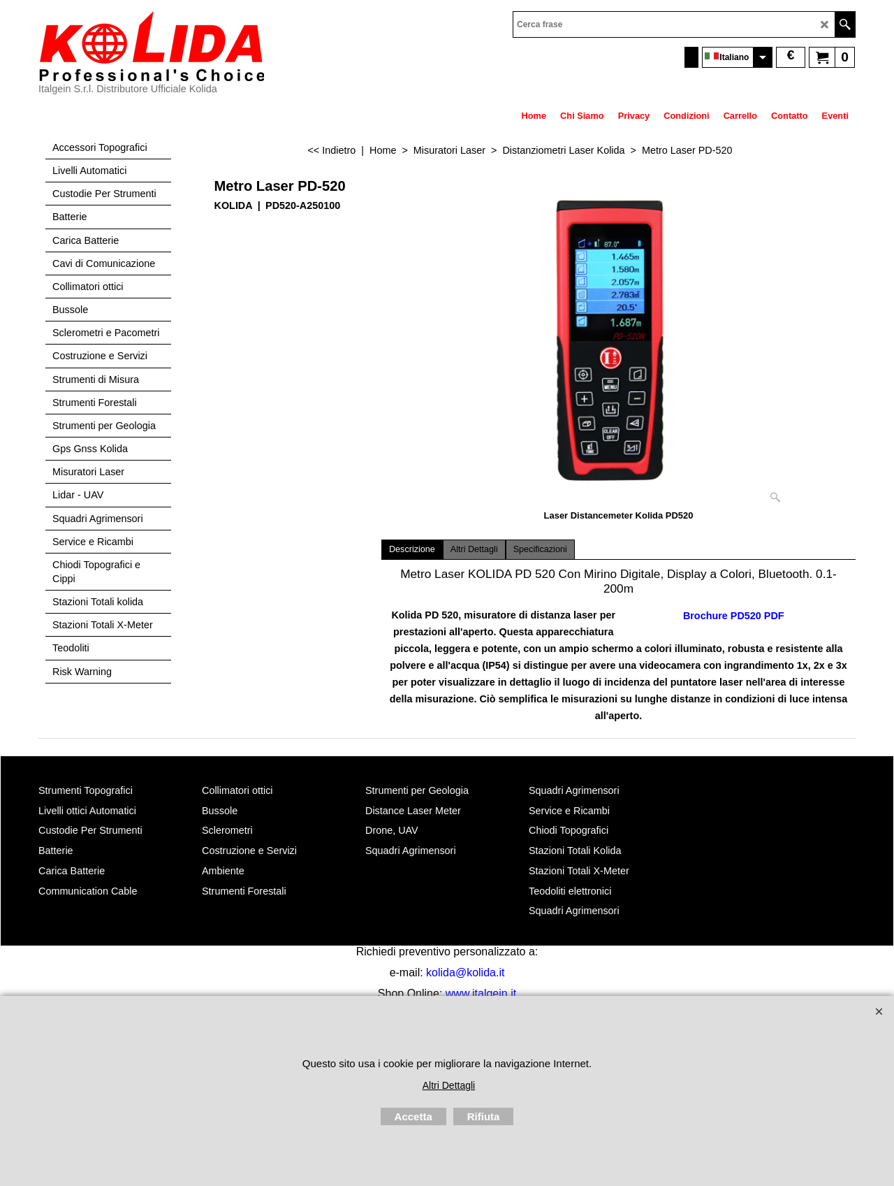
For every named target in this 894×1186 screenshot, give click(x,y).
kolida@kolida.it (465, 972)
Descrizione (412, 549)
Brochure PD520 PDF (733, 615)
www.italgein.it (481, 993)
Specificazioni (540, 549)
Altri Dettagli (474, 549)
